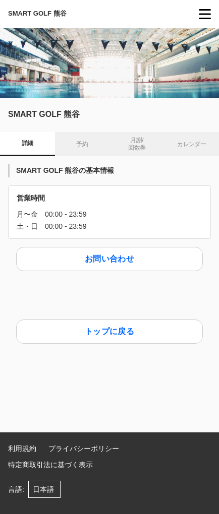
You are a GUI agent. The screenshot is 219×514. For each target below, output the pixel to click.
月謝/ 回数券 (136, 144)
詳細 (27, 143)
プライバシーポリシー (83, 448)
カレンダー (191, 144)
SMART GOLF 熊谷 (37, 13)
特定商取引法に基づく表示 (50, 465)
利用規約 (22, 448)
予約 (82, 144)
